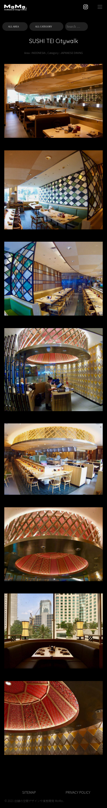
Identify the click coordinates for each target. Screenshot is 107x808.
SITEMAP (29, 792)
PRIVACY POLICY (78, 792)
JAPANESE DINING (71, 53)
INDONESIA (39, 53)
